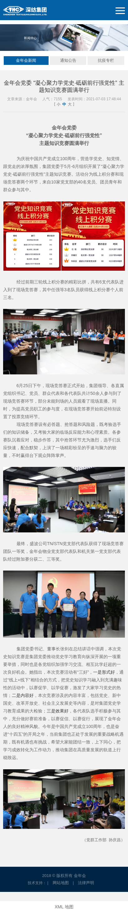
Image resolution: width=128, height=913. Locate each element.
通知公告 (68, 60)
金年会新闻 (26, 60)
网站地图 (61, 882)
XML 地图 (64, 906)
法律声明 (86, 882)
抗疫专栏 (106, 60)
